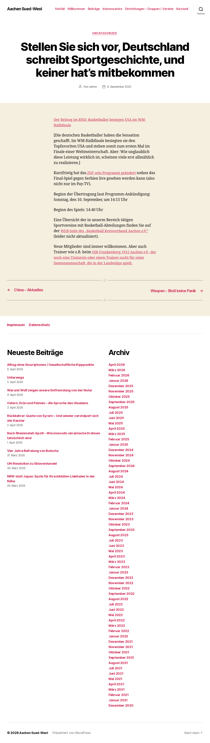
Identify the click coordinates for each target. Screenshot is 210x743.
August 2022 (118, 599)
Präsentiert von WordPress (72, 733)
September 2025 (122, 402)
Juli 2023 (116, 540)
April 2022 (116, 620)
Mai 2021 (115, 679)
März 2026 (117, 370)
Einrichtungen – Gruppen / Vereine (149, 9)
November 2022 (121, 583)
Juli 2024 (116, 477)
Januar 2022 (118, 636)
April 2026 (117, 365)
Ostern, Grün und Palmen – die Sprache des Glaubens (47, 403)
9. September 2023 (119, 87)
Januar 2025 (118, 445)
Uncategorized (105, 33)
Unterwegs (15, 377)
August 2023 (118, 535)
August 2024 (118, 471)
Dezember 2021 (121, 642)
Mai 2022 (116, 615)
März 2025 (117, 434)
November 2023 (121, 519)
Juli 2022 (116, 604)
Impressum (17, 325)
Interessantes (113, 9)
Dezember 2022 (121, 578)
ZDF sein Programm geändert (112, 173)
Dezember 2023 (121, 514)
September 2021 (121, 658)
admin (92, 87)
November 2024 (121, 455)
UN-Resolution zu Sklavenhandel (32, 464)
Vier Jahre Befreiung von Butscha (32, 451)
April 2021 (116, 684)
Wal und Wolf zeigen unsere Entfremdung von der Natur (49, 390)
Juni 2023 (116, 546)
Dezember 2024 (121, 450)
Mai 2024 (116, 487)
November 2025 (121, 391)
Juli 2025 (116, 413)
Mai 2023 (116, 551)
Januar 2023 (118, 572)
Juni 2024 (116, 482)
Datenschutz (42, 325)
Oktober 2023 (119, 524)
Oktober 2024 (119, 461)
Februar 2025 (119, 439)
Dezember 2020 (121, 706)
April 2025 (117, 429)
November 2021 (121, 647)
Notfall (60, 9)
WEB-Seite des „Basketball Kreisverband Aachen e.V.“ (107, 231)
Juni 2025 (116, 418)
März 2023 (117, 562)
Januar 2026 (118, 381)
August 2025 (118, 407)
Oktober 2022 (119, 588)
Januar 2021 (118, 700)
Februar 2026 (119, 375)
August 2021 (118, 663)
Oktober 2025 (119, 397)
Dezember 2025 (121, 386)
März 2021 (117, 690)
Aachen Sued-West (26, 9)
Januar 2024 (118, 508)
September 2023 (122, 530)
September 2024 (122, 466)
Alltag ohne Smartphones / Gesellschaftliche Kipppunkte (50, 365)
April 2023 (117, 556)
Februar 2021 (119, 695)
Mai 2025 (116, 423)
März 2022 (117, 626)
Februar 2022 (119, 631)
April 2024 (117, 493)
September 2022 (121, 594)
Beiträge (94, 9)
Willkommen (76, 9)
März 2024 (117, 498)
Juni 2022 (116, 610)
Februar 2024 (119, 503)
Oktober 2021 (119, 652)
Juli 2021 (115, 668)
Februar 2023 (119, 567)
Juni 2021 (116, 674)
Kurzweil (182, 9)
